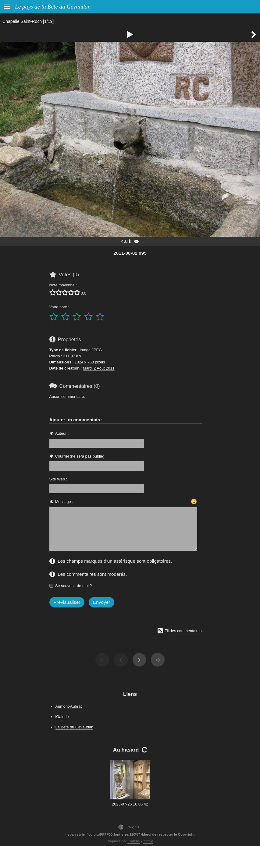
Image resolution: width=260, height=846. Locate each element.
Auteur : (62, 433)
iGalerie (62, 716)
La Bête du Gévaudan (74, 727)
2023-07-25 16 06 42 (130, 804)
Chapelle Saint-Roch (22, 21)
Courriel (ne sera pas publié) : (81, 456)
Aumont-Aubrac (69, 706)
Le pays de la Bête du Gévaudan (53, 6)
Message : (64, 501)
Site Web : (58, 479)
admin (148, 841)
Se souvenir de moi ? (73, 585)
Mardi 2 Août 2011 (99, 368)
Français (128, 827)
